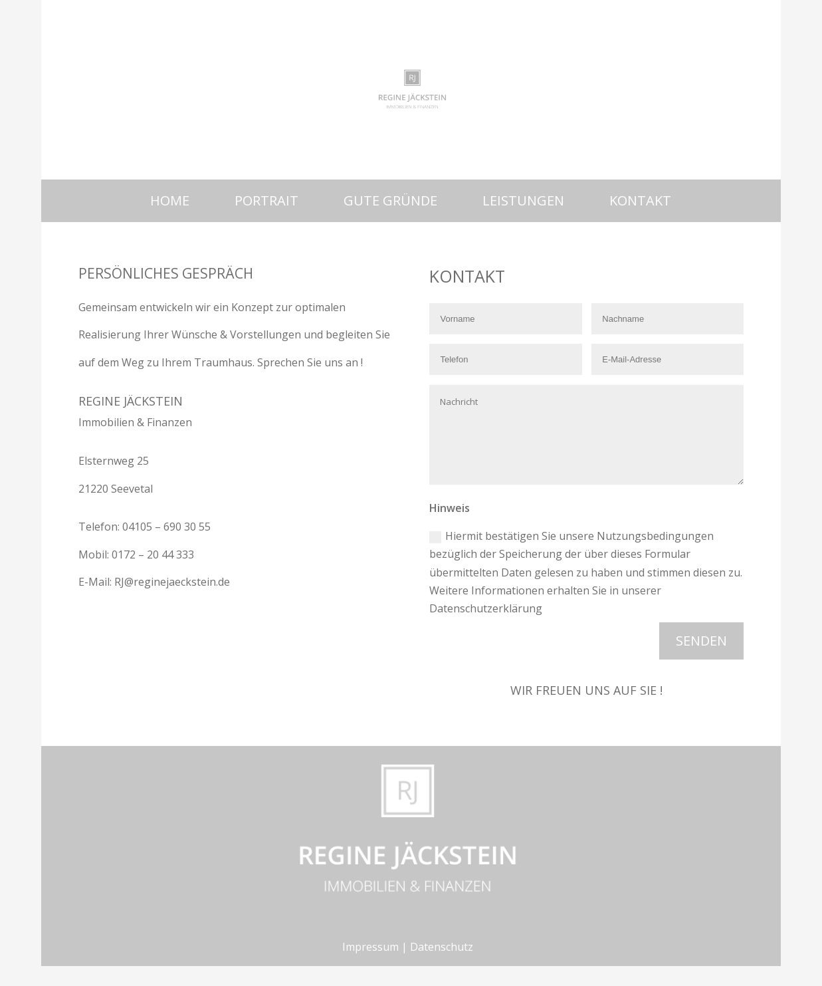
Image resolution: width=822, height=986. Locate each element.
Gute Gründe (390, 200)
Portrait (266, 200)
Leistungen (523, 200)
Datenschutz (441, 946)
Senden (701, 641)
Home (169, 200)
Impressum (370, 946)
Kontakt (640, 200)
